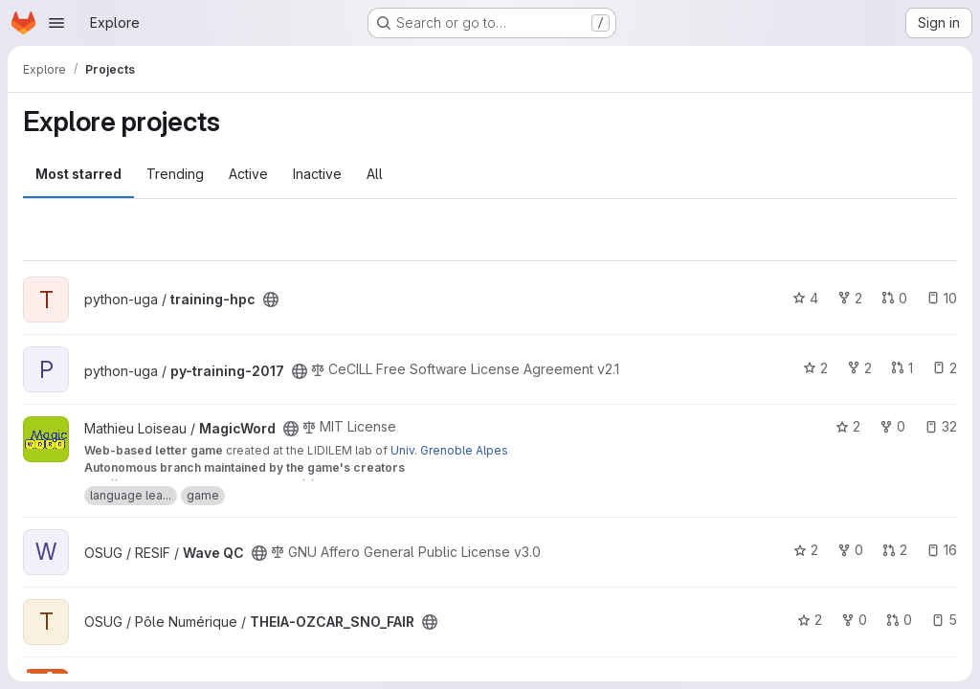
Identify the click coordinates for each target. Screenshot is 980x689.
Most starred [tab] (78, 174)
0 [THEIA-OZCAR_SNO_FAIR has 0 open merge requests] (899, 619)
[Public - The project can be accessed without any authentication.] (270, 299)
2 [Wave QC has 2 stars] (805, 550)
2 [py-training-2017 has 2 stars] (815, 368)
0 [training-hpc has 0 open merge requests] (894, 298)
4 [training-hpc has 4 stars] (805, 298)
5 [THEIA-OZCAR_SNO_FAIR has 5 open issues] (944, 619)
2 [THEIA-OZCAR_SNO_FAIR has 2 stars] (809, 619)
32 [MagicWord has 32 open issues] (940, 426)
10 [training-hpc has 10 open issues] (941, 298)
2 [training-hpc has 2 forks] (849, 298)
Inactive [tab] (317, 174)
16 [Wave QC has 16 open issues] (941, 550)
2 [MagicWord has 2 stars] (847, 426)
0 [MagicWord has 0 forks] (892, 426)
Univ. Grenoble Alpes (449, 450)
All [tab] (375, 174)
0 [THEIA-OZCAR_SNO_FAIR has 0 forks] (854, 619)
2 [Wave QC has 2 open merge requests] (894, 550)
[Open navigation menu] (56, 23)
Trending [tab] (175, 174)
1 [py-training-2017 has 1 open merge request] (902, 368)
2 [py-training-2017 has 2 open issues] (944, 368)
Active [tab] (248, 174)
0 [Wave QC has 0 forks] (850, 550)
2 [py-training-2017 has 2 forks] (859, 368)
